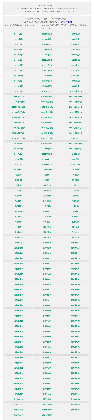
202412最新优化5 (47, 133)
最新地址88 (18, 378)
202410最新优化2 (18, 138)
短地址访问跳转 (66, 22)
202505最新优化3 (47, 102)
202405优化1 (75, 159)
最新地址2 (75, 227)
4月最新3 (18, 175)
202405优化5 (19, 170)
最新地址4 (47, 232)
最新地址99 (75, 394)
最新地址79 (18, 363)
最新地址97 (18, 394)
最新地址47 (47, 305)
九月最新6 (75, 201)
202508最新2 (19, 86)
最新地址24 (18, 269)
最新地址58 (18, 326)
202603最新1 (75, 39)
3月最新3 (18, 180)
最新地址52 (18, 316)
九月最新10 (18, 211)
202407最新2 (47, 154)
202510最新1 (75, 70)
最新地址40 (47, 295)
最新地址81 (75, 363)
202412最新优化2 (47, 128)
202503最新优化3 (47, 112)
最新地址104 (47, 404)
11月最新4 (47, 190)
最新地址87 (75, 373)
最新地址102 (75, 399)
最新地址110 (47, 415)
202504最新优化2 (18, 107)
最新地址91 (18, 384)
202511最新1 (75, 65)
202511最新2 (19, 70)
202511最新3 (47, 70)
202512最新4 (47, 65)
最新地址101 (47, 399)
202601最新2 (47, 55)
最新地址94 (18, 389)
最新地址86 (47, 373)
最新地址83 (47, 368)
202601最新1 (19, 55)
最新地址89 (47, 378)
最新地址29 (75, 274)
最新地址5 (75, 232)
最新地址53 (47, 316)
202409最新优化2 (75, 143)
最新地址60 (75, 326)
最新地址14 (75, 248)
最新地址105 (75, 404)
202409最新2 (19, 143)
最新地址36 (18, 290)
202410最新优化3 (47, 138)
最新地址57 (75, 321)
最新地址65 (47, 337)
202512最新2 (75, 60)
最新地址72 (75, 347)
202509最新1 (75, 76)
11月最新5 (75, 190)
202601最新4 (19, 60)
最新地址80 (47, 363)
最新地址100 (18, 399)
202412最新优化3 (75, 128)
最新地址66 (75, 337)
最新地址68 (47, 342)
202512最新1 (47, 60)
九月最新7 (18, 206)
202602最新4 (75, 50)
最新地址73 (18, 352)
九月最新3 (75, 196)
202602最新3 (47, 50)
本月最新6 (75, 222)
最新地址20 (75, 258)
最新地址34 (47, 284)
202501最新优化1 (75, 117)
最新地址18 (18, 258)
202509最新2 (19, 81)
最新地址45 (75, 300)
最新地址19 (47, 258)
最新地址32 (75, 279)
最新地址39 (18, 295)
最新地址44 (47, 300)
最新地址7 (47, 237)
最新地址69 (75, 342)
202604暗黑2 (47, 39)
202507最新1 (75, 86)
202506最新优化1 (75, 91)
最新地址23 (75, 264)
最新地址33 (18, 284)
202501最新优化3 (47, 123)
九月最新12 (75, 211)
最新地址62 (47, 331)
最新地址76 (18, 357)
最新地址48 (75, 305)
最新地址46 (18, 305)
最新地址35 (75, 284)
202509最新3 (47, 81)
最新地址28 (47, 274)
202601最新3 (75, 55)
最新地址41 (75, 295)
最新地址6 (18, 237)
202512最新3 (19, 65)
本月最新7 (18, 227)
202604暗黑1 (19, 39)
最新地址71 (47, 347)
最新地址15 (18, 253)
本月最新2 (47, 217)
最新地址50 (47, 310)
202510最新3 (47, 76)
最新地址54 (75, 316)
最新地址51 (75, 310)
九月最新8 (47, 206)
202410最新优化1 (75, 133)
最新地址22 (47, 264)
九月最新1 (18, 196)
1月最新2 (75, 180)
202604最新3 (75, 34)
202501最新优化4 (75, 123)
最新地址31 (47, 279)
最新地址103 (18, 404)
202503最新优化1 (75, 107)
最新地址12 (18, 248)
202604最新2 (47, 34)
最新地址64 (18, 337)
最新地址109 (18, 415)
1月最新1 (47, 180)
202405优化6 (47, 170)
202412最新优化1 (18, 128)
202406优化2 (47, 159)
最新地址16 (47, 253)
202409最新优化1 (47, 143)
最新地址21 (18, 264)
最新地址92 (47, 384)
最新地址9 (18, 243)
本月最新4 (18, 222)
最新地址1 (47, 227)
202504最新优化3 (47, 107)
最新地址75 (75, 352)
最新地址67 (18, 342)
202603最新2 (19, 44)
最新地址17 (75, 253)
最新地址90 (75, 378)
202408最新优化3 (75, 149)
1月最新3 (18, 185)
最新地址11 (75, 243)
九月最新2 (47, 196)
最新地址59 (47, 326)
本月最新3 (75, 217)
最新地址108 (75, 410)
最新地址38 (75, 290)
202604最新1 (19, 34)
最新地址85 (18, 373)
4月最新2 (75, 170)
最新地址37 (47, 290)
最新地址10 (47, 243)
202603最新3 (47, 44)
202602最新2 (19, 50)
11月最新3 (18, 190)
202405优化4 (75, 164)
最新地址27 (18, 274)
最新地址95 (47, 389)
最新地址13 (47, 248)
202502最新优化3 (47, 117)
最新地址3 (18, 232)
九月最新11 (47, 211)
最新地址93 (75, 384)
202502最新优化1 (75, 112)
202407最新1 (19, 154)
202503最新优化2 (18, 112)
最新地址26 (75, 269)
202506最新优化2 (18, 97)
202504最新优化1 (75, 102)
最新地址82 (18, 368)
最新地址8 (75, 237)
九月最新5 (47, 201)
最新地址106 (18, 410)
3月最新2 (75, 175)
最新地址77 (47, 357)
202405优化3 (47, 164)
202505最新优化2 (18, 102)
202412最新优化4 (18, 133)
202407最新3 (75, 154)
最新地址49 (18, 310)
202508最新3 (47, 86)
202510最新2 (19, 76)
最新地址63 (75, 331)
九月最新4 (18, 201)
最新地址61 (18, 331)
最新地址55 (18, 321)
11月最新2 (75, 185)
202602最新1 (75, 44)
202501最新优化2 (18, 123)
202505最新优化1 (75, 97)
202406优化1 (19, 159)
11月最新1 (47, 185)
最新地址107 (47, 410)
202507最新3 (47, 91)
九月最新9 (75, 206)
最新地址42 (18, 300)
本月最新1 (18, 217)
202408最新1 (19, 149)
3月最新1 (47, 175)
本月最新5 (47, 222)
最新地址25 (47, 269)
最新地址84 (75, 368)
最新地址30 (18, 279)
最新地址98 (47, 394)
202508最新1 (75, 81)
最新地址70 (18, 347)
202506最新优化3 (47, 97)
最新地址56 (47, 321)
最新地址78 (75, 357)
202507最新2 (19, 91)
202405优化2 (19, 164)
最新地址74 (47, 352)
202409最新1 (75, 138)
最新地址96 (75, 389)
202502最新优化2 (18, 117)
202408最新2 (47, 149)
